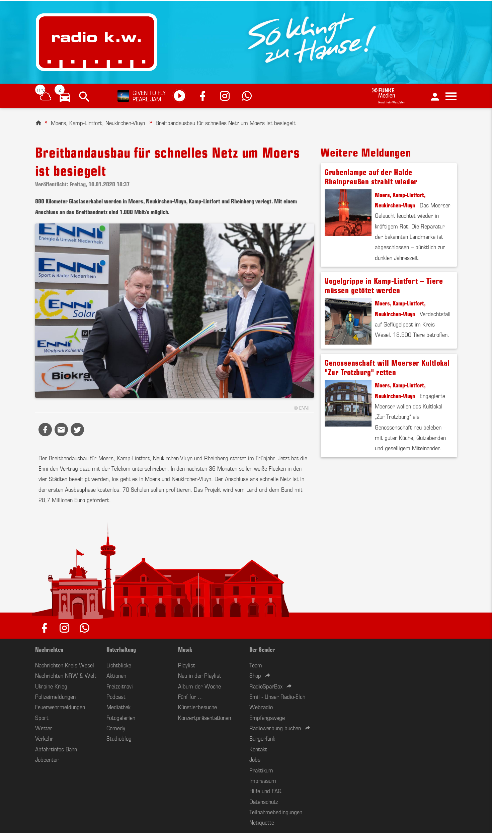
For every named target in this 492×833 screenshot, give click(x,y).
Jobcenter (47, 759)
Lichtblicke (118, 664)
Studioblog (119, 738)
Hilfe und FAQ (265, 790)
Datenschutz (263, 801)
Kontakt (258, 748)
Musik (185, 649)
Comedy (115, 727)
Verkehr (44, 738)
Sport (42, 717)
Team (255, 664)
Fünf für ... (190, 696)
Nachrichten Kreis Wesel (64, 664)
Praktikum (261, 769)
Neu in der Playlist (199, 675)
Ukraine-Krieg (51, 685)
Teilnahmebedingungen (275, 811)
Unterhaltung (121, 649)
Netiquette (261, 822)
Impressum (262, 780)
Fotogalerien (120, 717)
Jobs (254, 759)
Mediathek (118, 706)
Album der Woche (199, 685)
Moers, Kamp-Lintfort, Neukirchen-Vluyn (99, 122)
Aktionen (116, 675)
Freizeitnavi (119, 685)
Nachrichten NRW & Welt (65, 675)
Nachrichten (49, 649)
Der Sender (262, 649)
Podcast (116, 696)
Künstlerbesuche (197, 706)
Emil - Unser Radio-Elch (277, 696)
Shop (255, 675)
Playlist (186, 664)
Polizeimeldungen (55, 696)
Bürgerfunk (262, 738)
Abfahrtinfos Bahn (56, 748)
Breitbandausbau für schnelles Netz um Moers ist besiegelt (226, 122)
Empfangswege (267, 717)
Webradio (261, 706)
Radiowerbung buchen (275, 727)
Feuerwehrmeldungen (60, 706)
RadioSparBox (265, 685)
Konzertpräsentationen (204, 717)
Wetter (44, 727)
